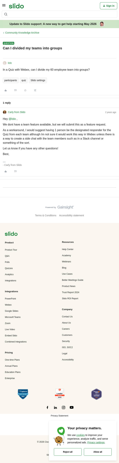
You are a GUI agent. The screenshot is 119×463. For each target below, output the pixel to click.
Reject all (67, 452)
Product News (68, 286)
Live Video (10, 329)
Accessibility (68, 359)
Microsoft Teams (13, 317)
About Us (66, 323)
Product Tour (11, 250)
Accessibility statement (71, 215)
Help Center (67, 249)
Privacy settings (96, 442)
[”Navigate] (11, 234)
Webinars (66, 261)
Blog (64, 268)
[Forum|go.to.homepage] (16, 6)
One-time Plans (12, 360)
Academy (66, 255)
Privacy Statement (59, 416)
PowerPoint (10, 298)
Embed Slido (11, 335)
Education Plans (13, 372)
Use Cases (67, 274)
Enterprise (10, 378)
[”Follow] (47, 409)
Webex (8, 305)
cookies (80, 435)
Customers (67, 335)
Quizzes (9, 268)
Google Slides (11, 311)
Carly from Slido (16, 112)
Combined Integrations (16, 342)
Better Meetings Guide (72, 280)
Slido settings (38, 80)
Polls (7, 262)
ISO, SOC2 (67, 347)
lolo (10, 62)
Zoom (7, 323)
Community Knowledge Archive (22, 32)
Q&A (7, 256)
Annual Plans (11, 366)
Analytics (9, 274)
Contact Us (67, 316)
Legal (64, 353)
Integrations (10, 280)
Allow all (97, 452)
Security (66, 341)
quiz (24, 80)
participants (10, 80)
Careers (66, 329)
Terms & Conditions (45, 215)
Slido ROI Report (70, 298)
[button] (4, 6)
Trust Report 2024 (70, 292)
